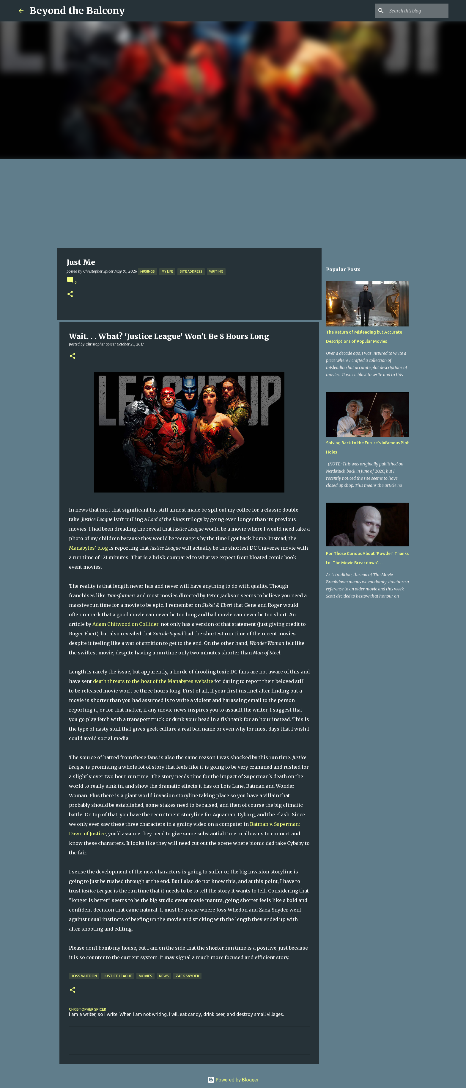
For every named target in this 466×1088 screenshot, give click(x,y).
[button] (70, 294)
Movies (145, 976)
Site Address (191, 271)
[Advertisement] (233, 203)
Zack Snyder (187, 976)
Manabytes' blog (88, 548)
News (164, 976)
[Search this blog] (417, 11)
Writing (216, 271)
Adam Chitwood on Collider (125, 624)
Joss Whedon (84, 976)
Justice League (118, 976)
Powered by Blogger (233, 1079)
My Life (167, 271)
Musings (147, 271)
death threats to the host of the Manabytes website (153, 681)
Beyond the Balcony (77, 11)
